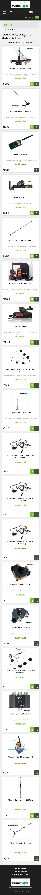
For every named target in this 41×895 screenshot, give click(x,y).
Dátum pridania (7, 36)
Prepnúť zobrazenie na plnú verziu (20, 887)
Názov (14, 34)
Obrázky (5, 38)
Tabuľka (14, 38)
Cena (21, 34)
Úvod (5, 29)
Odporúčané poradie (22, 36)
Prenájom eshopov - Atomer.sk (20, 891)
